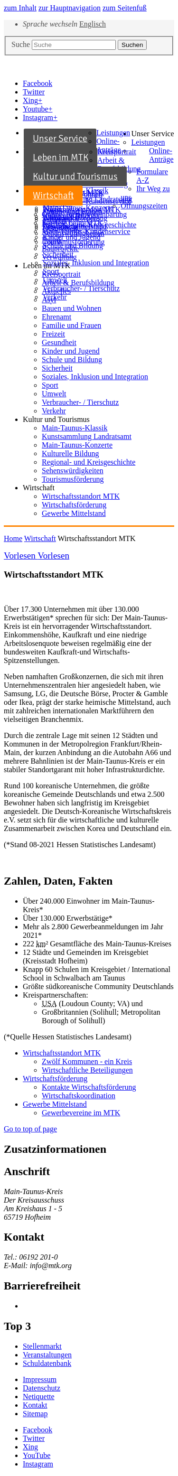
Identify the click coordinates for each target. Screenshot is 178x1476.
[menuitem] (77, 139)
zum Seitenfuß (125, 8)
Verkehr (55, 297)
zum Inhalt (20, 8)
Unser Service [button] (152, 134)
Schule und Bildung (72, 359)
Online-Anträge (108, 145)
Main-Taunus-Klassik (74, 428)
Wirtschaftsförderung (75, 218)
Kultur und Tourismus (75, 176)
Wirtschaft (53, 195)
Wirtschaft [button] (39, 488)
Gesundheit (59, 342)
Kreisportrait (116, 152)
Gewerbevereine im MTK (81, 1113)
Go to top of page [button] (30, 1129)
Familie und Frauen (71, 325)
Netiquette (39, 1396)
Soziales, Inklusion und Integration (96, 263)
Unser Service (60, 138)
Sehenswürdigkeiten (73, 233)
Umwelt (55, 280)
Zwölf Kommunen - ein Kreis (87, 1061)
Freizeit (53, 334)
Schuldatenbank (47, 1363)
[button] (37, 1430)
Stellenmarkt (42, 1346)
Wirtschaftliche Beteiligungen (87, 1070)
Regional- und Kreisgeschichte (88, 462)
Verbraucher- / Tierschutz (81, 288)
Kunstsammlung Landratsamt (86, 436)
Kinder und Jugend (71, 351)
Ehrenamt (56, 317)
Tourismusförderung (73, 242)
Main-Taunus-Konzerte (77, 445)
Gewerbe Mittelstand (75, 227)
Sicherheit (58, 254)
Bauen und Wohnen (72, 308)
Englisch (92, 24)
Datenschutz (41, 1388)
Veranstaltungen (47, 1355)
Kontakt (35, 1405)
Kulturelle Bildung (70, 453)
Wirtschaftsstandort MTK (82, 210)
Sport (51, 271)
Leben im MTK (60, 157)
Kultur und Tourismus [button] (56, 419)
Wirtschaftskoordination (78, 1096)
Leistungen (113, 133)
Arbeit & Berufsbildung (119, 164)
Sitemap (35, 1414)
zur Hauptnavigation (69, 8)
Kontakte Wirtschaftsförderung (89, 1087)
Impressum (39, 1379)
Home (13, 538)
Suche (20, 44)
